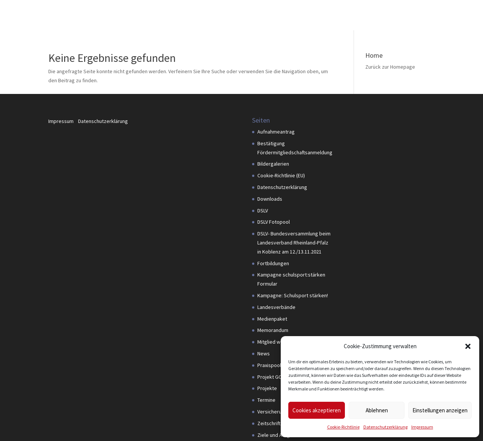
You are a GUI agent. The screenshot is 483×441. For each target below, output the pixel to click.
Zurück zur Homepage (390, 66)
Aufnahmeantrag (276, 131)
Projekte (267, 388)
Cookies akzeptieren (316, 410)
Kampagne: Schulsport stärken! (292, 295)
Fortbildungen (273, 263)
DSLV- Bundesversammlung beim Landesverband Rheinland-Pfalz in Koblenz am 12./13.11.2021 (294, 242)
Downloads (269, 198)
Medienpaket (272, 318)
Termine (266, 399)
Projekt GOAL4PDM (278, 376)
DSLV (262, 210)
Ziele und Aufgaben (279, 435)
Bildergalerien (273, 163)
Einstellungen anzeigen (440, 410)
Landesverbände (276, 307)
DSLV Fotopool (273, 221)
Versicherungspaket (280, 411)
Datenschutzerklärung (385, 427)
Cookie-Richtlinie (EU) (281, 175)
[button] (468, 346)
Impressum (422, 427)
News (263, 353)
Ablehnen (377, 410)
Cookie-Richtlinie (343, 427)
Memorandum (272, 330)
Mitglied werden (275, 341)
